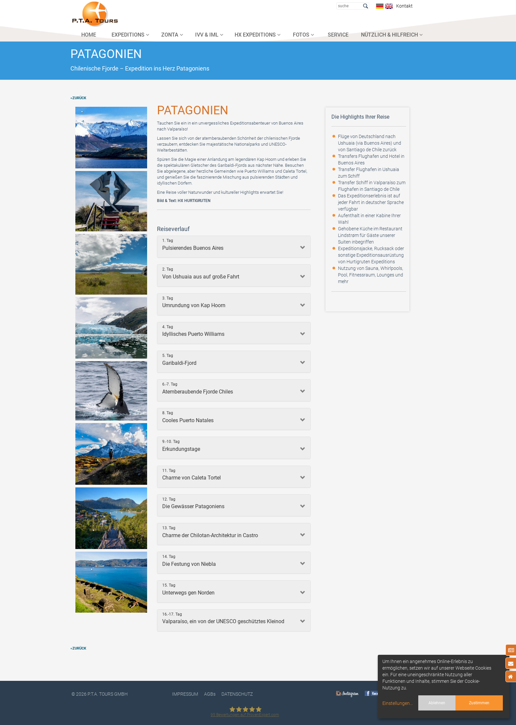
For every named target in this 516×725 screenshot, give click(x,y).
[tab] (233, 247)
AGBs (210, 694)
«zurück (78, 98)
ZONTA (172, 35)
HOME (88, 35)
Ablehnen (436, 703)
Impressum (185, 694)
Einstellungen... (397, 703)
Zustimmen (479, 703)
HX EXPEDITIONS (257, 35)
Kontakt (403, 6)
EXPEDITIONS (130, 35)
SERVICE (338, 35)
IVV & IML (209, 35)
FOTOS (303, 35)
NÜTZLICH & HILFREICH (392, 35)
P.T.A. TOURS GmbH (108, 694)
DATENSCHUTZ (237, 694)
